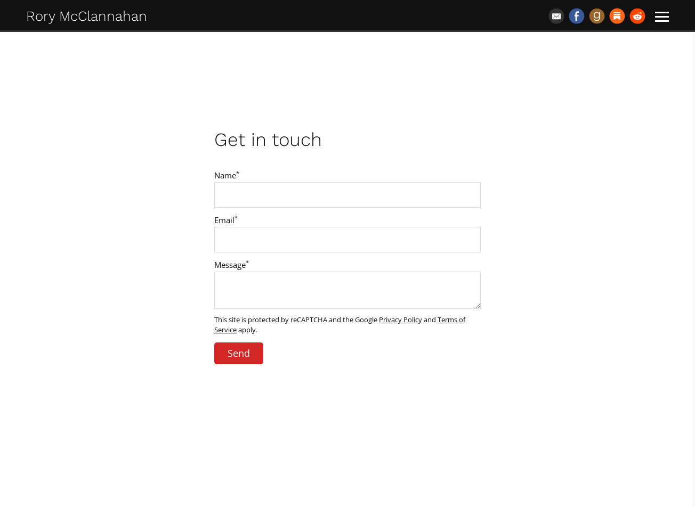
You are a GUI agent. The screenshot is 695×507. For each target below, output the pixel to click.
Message (231, 264)
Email (226, 220)
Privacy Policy (400, 319)
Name (226, 175)
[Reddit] (637, 16)
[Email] (556, 16)
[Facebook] (577, 16)
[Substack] (617, 16)
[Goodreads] (597, 16)
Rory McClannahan (86, 16)
